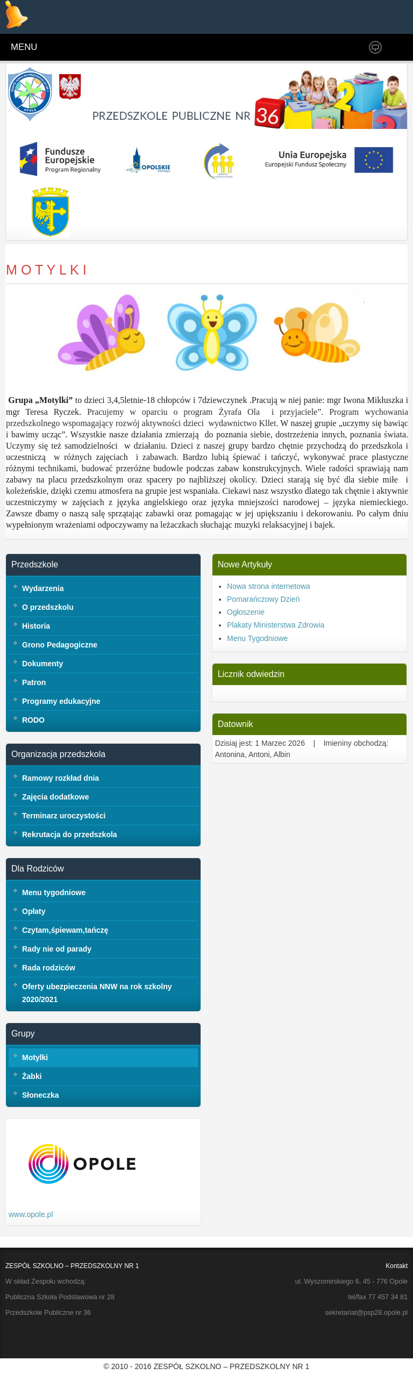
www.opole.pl (31, 1214)
